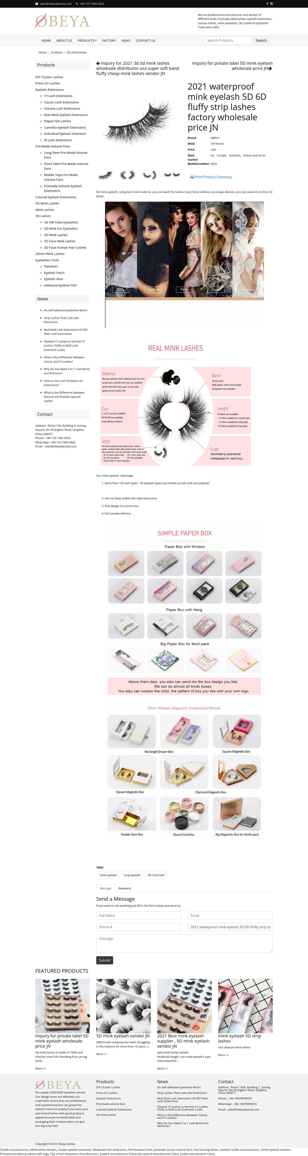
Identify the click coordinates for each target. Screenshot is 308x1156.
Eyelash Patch (54, 272)
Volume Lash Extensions (62, 108)
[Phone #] (138, 927)
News (125, 40)
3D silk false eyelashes (61, 222)
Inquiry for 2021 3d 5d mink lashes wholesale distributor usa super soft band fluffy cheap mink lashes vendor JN (137, 68)
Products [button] (86, 40)
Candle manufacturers (14, 1150)
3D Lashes (43, 216)
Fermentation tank (140, 1150)
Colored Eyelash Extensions (56, 197)
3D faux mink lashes (60, 241)
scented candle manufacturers (239, 1150)
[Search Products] (228, 40)
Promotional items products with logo (24, 1154)
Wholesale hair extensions (110, 1150)
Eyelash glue (53, 279)
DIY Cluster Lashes (49, 77)
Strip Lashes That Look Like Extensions (182, 1093)
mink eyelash (108, 875)
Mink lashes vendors (43, 1150)
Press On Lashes (48, 83)
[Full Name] (138, 915)
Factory (109, 40)
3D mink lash (156, 875)
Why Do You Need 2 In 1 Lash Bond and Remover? (182, 1124)
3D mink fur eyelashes (61, 228)
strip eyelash (132, 875)
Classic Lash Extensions (61, 102)
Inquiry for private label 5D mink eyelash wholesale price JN (232, 65)
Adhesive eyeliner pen (60, 285)
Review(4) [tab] (124, 888)
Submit (104, 960)
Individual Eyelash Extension (65, 133)
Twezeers (51, 266)
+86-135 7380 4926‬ (92, 4)
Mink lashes (45, 209)
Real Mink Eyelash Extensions (66, 115)
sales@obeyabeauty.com (56, 4)
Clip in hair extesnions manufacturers (74, 1154)
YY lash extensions (58, 96)
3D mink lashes (56, 235)
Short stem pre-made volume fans (66, 166)
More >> (40, 1068)
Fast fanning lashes (206, 1150)
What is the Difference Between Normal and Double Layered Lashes (64, 397)
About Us (64, 40)
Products (57, 52)
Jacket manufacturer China (197, 1154)
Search (261, 40)
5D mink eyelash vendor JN (123, 1036)
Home (46, 40)
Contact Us (145, 40)
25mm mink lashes (50, 253)
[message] (184, 943)
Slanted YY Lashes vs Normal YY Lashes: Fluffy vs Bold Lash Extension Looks (64, 345)
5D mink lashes (77, 52)
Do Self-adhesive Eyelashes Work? (65, 310)
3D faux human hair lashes (65, 247)
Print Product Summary (211, 177)
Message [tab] (105, 888)
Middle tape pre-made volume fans (61, 177)
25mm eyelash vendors (276, 1150)
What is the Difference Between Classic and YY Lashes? (64, 359)
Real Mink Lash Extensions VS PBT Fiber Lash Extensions (65, 332)
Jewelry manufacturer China (118, 1154)
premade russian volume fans (173, 1150)
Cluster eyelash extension (74, 1150)
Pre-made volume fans (53, 146)
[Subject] (230, 927)
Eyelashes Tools (47, 260)
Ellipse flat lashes (57, 121)
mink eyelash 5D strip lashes (239, 1038)
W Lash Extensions (58, 140)
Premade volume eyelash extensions (63, 188)
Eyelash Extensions (50, 89)
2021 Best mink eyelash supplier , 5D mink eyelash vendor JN (183, 1041)
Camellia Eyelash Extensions (65, 127)
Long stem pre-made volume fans (65, 155)
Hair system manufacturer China (158, 1154)
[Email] (230, 915)
